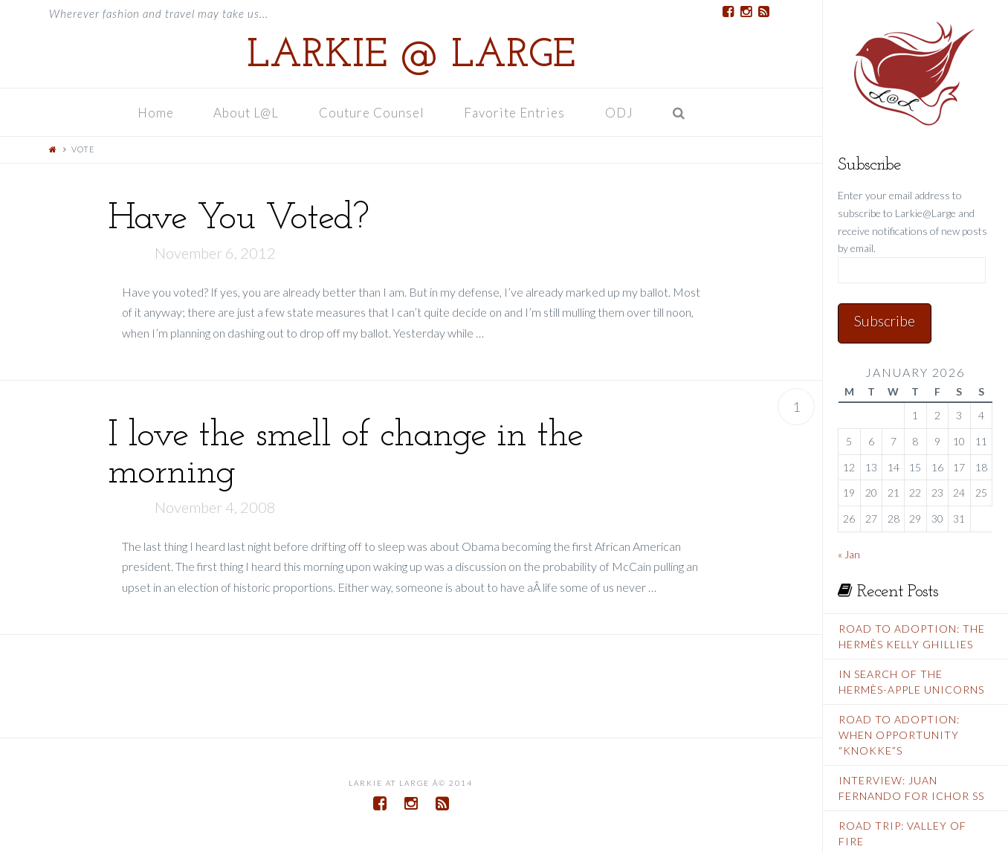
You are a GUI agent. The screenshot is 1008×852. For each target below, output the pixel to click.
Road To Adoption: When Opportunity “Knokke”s (899, 735)
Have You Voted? (238, 219)
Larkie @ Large (411, 56)
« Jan (849, 554)
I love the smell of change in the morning (345, 454)
